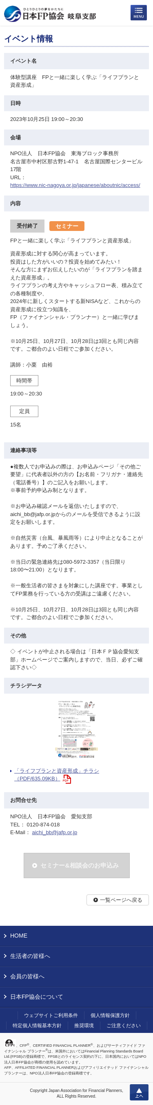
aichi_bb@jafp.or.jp (54, 832)
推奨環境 (84, 1025)
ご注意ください (123, 1025)
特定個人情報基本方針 (37, 1025)
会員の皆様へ (27, 976)
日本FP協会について (36, 996)
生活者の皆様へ (30, 956)
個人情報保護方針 (110, 1015)
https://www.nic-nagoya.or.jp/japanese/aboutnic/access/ (75, 185)
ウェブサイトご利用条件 (51, 1015)
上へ (139, 1092)
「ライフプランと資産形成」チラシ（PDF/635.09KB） (56, 775)
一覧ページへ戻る (121, 900)
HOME (18, 935)
